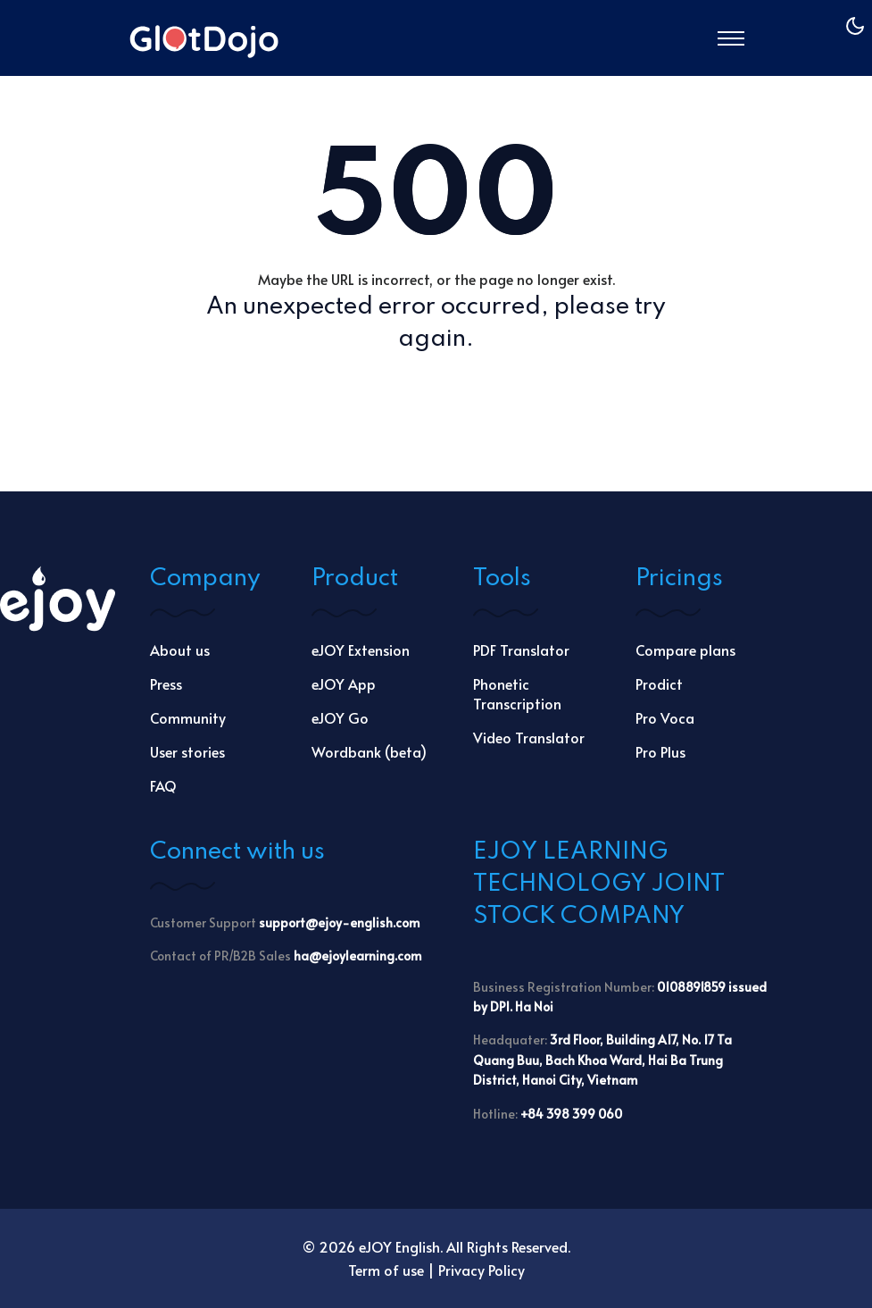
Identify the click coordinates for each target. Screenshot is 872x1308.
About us (180, 649)
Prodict (659, 683)
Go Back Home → (436, 397)
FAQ (163, 785)
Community (188, 717)
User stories (187, 751)
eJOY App (343, 683)
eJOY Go (340, 717)
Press (166, 683)
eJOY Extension (360, 649)
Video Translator (529, 737)
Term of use (386, 1269)
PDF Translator (521, 649)
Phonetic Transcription (517, 693)
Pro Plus (660, 751)
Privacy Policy (481, 1269)
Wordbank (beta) (369, 751)
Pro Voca (664, 717)
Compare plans (685, 649)
